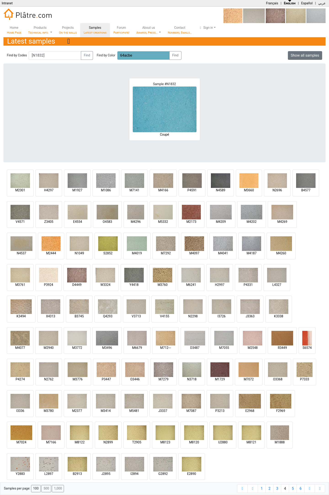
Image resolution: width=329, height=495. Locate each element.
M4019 (137, 253)
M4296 (136, 222)
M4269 (282, 222)
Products (38, 30)
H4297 (48, 190)
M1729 (220, 379)
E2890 (191, 474)
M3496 (107, 348)
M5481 (134, 411)
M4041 (223, 253)
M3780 (49, 411)
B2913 (77, 474)
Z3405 (48, 222)
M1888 (280, 442)
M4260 (281, 253)
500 (46, 488)
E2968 (249, 411)
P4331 (248, 285)
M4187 (252, 253)
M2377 (77, 411)
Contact (180, 30)
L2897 (48, 474)
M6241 (191, 285)
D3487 (194, 348)
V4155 (164, 316)
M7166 (51, 442)
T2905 (136, 442)
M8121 (252, 442)
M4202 (252, 222)
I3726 (222, 316)
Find (87, 55)
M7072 (249, 379)
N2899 (108, 442)
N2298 (193, 316)
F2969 (280, 411)
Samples (95, 30)
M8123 (165, 442)
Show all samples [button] (305, 55)
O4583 (107, 222)
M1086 (106, 190)
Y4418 (134, 285)
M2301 (20, 190)
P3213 (219, 411)
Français (272, 3)
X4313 (50, 316)
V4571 (20, 222)
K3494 (21, 316)
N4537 (21, 253)
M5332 (163, 222)
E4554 (77, 222)
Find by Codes (17, 55)
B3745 (79, 316)
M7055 (224, 348)
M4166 (163, 190)
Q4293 (107, 316)
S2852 (108, 253)
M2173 (191, 222)
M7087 (191, 411)
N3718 (191, 379)
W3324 (106, 285)
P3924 (48, 285)
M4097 (194, 253)
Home (14, 30)
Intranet (7, 3)
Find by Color (106, 55)
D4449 (77, 285)
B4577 (305, 190)
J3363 (250, 316)
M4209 (221, 222)
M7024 (21, 442)
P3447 (106, 379)
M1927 (77, 190)
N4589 (220, 190)
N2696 (277, 190)
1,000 (58, 488)
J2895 (105, 474)
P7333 (304, 379)
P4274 (20, 379)
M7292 (166, 253)
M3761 (20, 285)
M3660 (249, 190)
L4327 (276, 285)
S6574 (307, 348)
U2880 (223, 442)
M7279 (164, 379)
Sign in (206, 27)
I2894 (134, 474)
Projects (68, 30)
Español (307, 3)
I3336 (20, 411)
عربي (322, 3)
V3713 (136, 316)
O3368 (277, 379)
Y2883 (20, 474)
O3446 (135, 379)
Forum (121, 30)
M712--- (165, 348)
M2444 (51, 253)
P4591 (191, 190)
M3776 (78, 379)
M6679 (137, 348)
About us (147, 30)
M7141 (135, 190)
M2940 (49, 348)
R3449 (282, 348)
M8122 (80, 442)
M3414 (106, 411)
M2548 (253, 348)
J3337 (162, 411)
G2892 (163, 474)
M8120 (194, 442)
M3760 (163, 285)
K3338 (278, 316)
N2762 (48, 379)
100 (36, 488)
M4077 (20, 348)
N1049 (79, 253)
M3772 (77, 348)
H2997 (219, 285)
